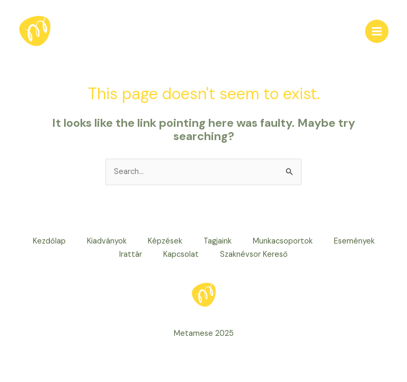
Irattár (130, 254)
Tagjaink (218, 241)
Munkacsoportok (283, 241)
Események (354, 241)
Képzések (165, 241)
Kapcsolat (181, 254)
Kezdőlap (49, 241)
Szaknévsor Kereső (254, 254)
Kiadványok (107, 241)
